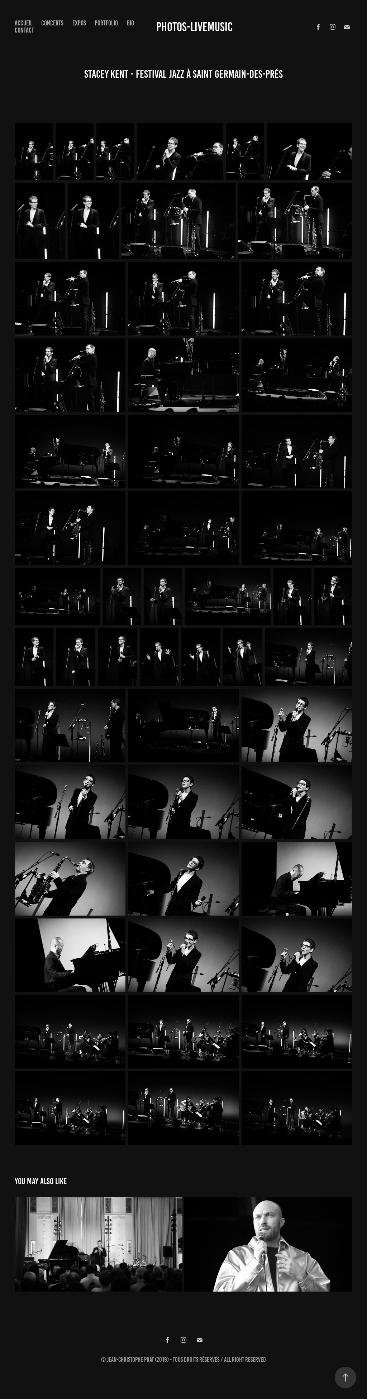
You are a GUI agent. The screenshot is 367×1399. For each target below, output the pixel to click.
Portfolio (106, 23)
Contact (24, 30)
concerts (52, 23)
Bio (130, 23)
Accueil (24, 23)
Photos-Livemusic (194, 27)
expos (79, 23)
